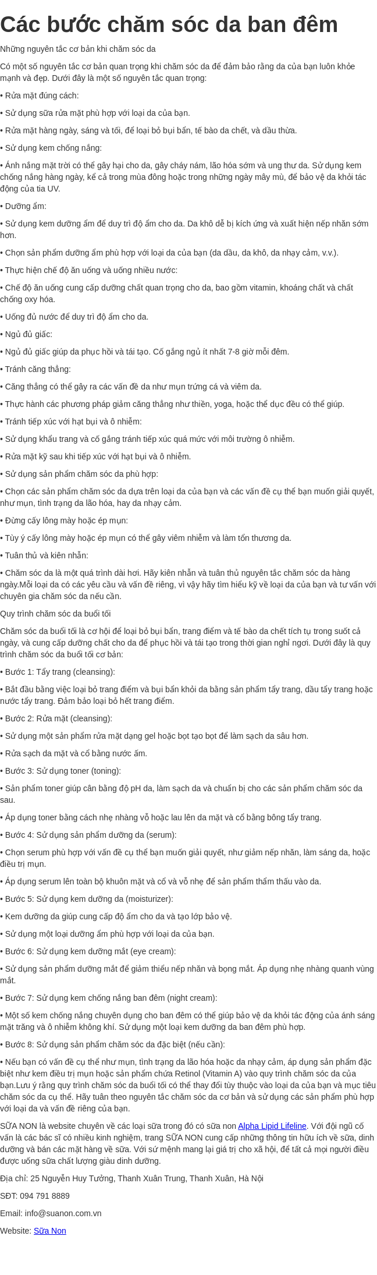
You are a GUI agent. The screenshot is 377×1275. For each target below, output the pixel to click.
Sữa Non (50, 1230)
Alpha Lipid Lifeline (272, 1126)
